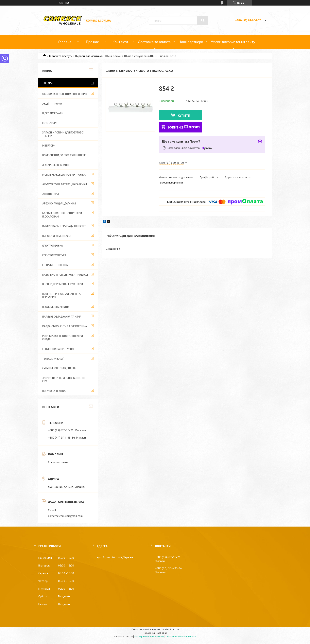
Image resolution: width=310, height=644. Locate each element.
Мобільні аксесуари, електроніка (64, 174)
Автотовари (50, 194)
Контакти (120, 42)
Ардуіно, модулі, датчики (59, 203)
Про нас (92, 42)
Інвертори (49, 145)
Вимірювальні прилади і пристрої (64, 226)
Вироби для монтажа (89, 56)
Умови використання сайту (233, 42)
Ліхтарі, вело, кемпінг (56, 164)
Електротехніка (52, 245)
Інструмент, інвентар (55, 265)
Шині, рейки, (113, 56)
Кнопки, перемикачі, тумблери (62, 284)
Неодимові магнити (55, 306)
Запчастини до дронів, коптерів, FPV (63, 379)
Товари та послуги (60, 56)
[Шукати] (202, 20)
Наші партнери (191, 42)
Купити (184, 115)
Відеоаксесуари (52, 113)
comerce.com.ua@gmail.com (65, 515)
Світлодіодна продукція (58, 349)
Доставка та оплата (154, 42)
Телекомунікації (52, 358)
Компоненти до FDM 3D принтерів (64, 155)
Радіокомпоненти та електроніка (64, 326)
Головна (64, 42)
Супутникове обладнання (59, 368)
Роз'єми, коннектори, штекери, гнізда (62, 337)
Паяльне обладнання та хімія (61, 316)
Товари (47, 83)
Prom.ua (174, 629)
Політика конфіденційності (181, 636)
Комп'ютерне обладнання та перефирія (61, 295)
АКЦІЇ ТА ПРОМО (52, 103)
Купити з (184, 127)
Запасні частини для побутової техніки (63, 134)
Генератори (50, 122)
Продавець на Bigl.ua (155, 632)
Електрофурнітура (54, 255)
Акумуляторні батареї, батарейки (64, 184)
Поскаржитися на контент (149, 636)
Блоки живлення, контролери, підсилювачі (62, 215)
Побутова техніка (54, 390)
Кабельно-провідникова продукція (65, 274)
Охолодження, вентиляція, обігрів (64, 94)
